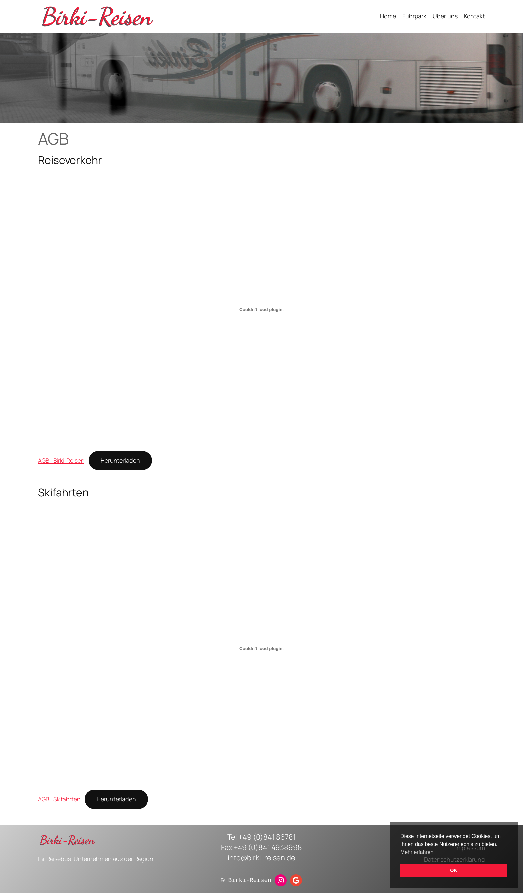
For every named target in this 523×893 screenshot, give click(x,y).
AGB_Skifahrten (59, 799)
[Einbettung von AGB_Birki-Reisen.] (261, 309)
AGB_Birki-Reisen (61, 460)
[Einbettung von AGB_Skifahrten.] (261, 648)
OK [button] (453, 870)
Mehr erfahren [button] (416, 852)
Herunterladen (120, 460)
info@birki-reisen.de (261, 858)
